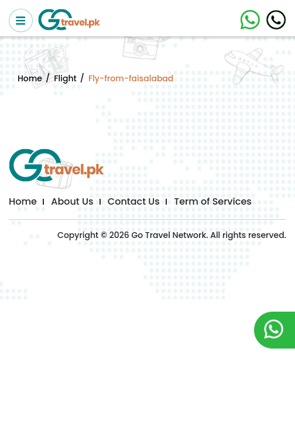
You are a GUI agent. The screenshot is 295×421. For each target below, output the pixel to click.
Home (30, 78)
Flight (65, 78)
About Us (72, 201)
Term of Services (213, 201)
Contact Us (134, 201)
